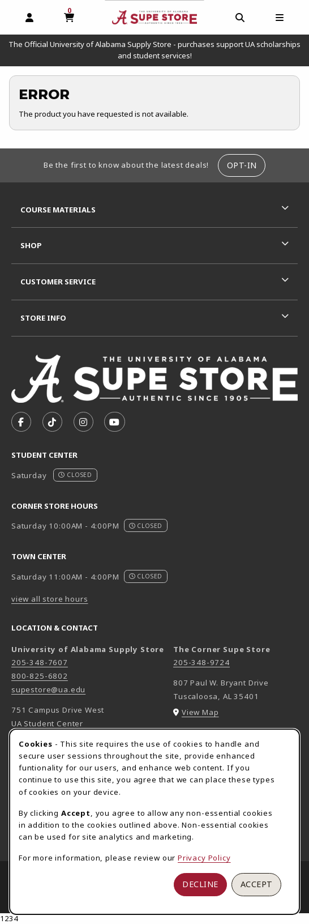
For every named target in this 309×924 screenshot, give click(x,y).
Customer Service (58, 281)
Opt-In (242, 165)
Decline (200, 884)
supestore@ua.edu (48, 689)
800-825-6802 (39, 676)
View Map (200, 712)
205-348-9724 (201, 662)
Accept (257, 884)
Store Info (43, 318)
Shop (31, 245)
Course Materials (58, 210)
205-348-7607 (39, 662)
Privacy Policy (204, 858)
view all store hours (49, 599)
